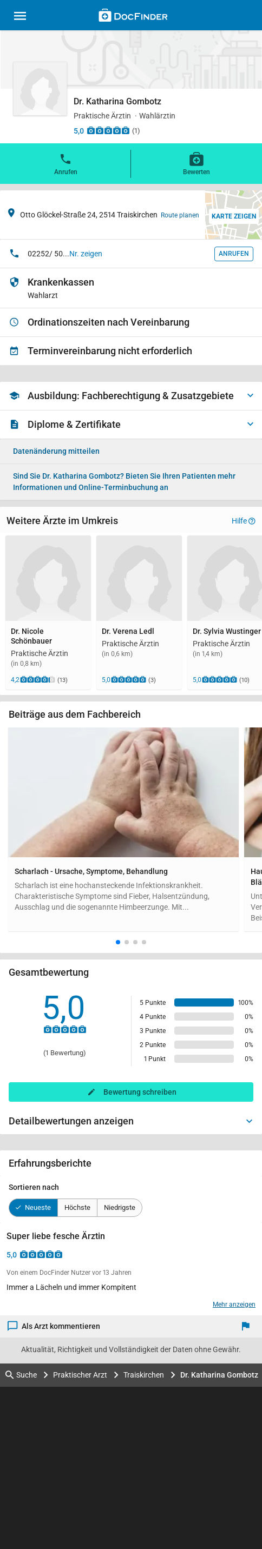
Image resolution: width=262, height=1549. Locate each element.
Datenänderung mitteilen (56, 451)
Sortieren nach (34, 1187)
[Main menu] (20, 17)
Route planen (180, 215)
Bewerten (196, 163)
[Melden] (248, 1326)
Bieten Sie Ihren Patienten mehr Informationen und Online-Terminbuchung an (124, 482)
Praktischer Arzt (80, 1375)
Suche (21, 1375)
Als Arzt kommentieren (54, 1326)
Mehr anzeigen (234, 1304)
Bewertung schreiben (139, 1092)
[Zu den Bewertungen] (108, 130)
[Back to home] (133, 17)
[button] (118, 942)
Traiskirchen (143, 1375)
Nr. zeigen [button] (85, 253)
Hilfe (244, 521)
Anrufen (65, 163)
